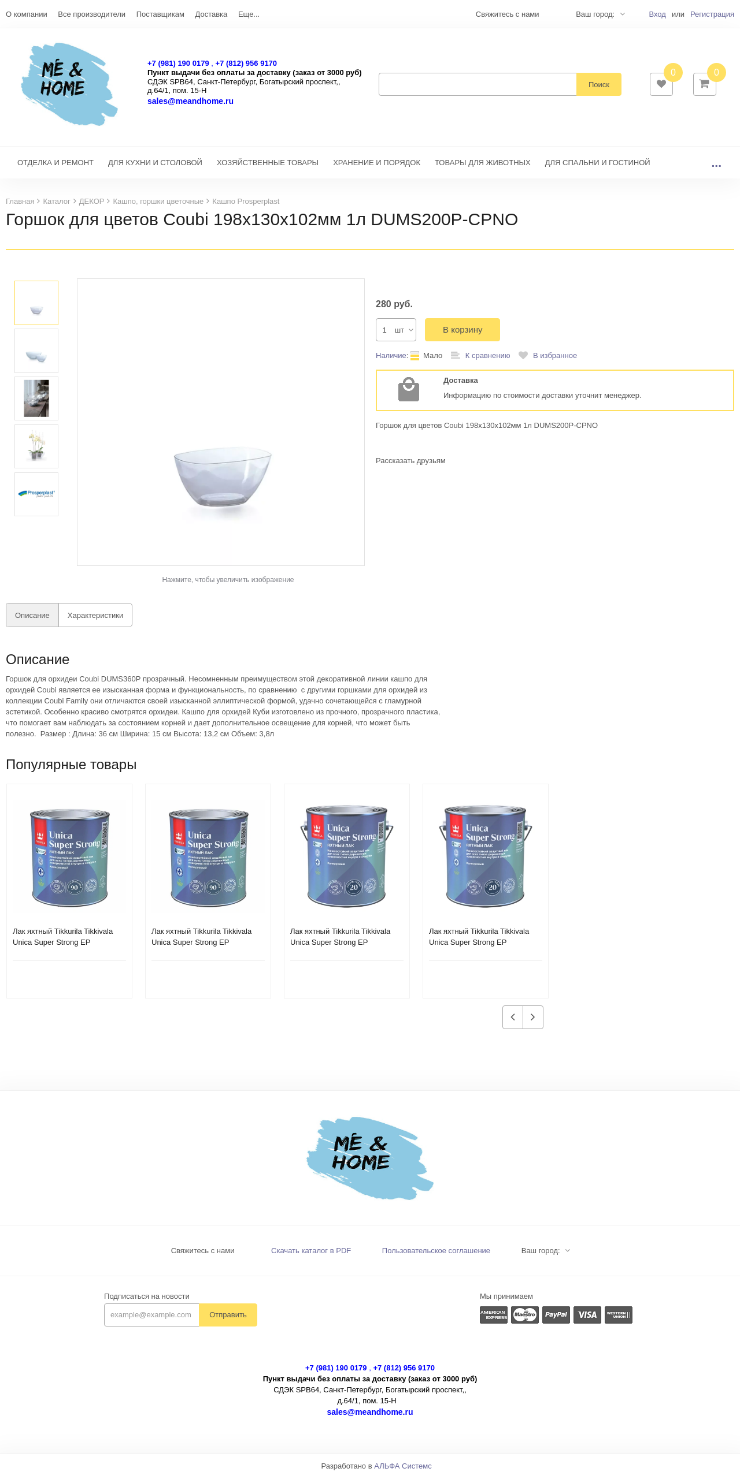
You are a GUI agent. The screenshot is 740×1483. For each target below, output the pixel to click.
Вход (657, 14)
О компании (26, 14)
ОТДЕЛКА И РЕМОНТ (55, 168)
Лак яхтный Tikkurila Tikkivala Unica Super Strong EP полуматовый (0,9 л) (63, 948)
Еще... (249, 14)
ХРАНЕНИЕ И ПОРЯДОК (376, 168)
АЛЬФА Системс (403, 1471)
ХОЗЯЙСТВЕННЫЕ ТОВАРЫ (268, 168)
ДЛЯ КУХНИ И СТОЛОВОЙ (155, 168)
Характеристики (95, 621)
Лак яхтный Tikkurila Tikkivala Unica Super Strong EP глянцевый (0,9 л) (201, 948)
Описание (32, 621)
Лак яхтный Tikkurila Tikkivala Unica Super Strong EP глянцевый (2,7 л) (340, 948)
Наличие (391, 361)
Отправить (227, 1320)
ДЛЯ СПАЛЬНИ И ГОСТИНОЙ (597, 168)
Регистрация (712, 14)
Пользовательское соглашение (436, 1256)
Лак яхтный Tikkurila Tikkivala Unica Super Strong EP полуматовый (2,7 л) (479, 948)
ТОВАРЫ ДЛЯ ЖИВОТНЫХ (483, 168)
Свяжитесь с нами (203, 1256)
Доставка (211, 14)
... (716, 168)
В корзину (462, 335)
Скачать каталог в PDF (311, 1256)
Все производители (91, 14)
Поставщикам (160, 14)
